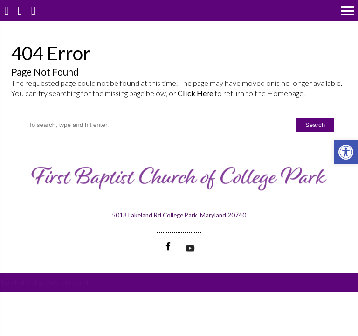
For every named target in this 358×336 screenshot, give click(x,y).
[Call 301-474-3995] (20, 10)
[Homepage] (7, 10)
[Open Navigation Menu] (347, 10)
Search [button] (315, 124)
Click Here (195, 93)
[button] (346, 152)
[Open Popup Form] (33, 10)
